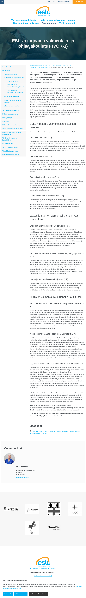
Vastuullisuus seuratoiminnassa (12, 128)
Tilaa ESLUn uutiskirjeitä (10, 151)
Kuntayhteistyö (7, 118)
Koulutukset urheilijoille (11, 97)
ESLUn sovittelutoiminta (10, 114)
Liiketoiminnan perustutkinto (13, 106)
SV (48, 2)
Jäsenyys (78, 2)
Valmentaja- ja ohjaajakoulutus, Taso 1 (15, 86)
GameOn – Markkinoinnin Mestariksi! (12, 101)
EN (53, 2)
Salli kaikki (7, 594)
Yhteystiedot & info (63, 2)
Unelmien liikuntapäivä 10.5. (11, 154)
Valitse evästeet (21, 594)
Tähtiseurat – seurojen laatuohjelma (9, 139)
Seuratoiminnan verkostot (10, 110)
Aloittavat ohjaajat (12, 81)
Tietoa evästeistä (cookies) (43, 576)
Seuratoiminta (49, 23)
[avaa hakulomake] (2, 2)
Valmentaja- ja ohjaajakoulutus (39, 67)
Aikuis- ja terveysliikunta (26, 23)
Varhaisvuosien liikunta (23, 20)
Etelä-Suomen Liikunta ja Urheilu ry (40, 65)
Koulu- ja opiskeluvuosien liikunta (57, 20)
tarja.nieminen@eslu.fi (23, 477)
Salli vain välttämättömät (38, 594)
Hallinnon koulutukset (11, 74)
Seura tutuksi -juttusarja (10, 147)
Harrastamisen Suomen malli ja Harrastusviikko (12, 133)
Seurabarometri (7, 144)
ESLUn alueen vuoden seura (11, 125)
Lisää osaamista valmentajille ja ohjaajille (15, 91)
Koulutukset (67, 65)
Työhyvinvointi (67, 23)
